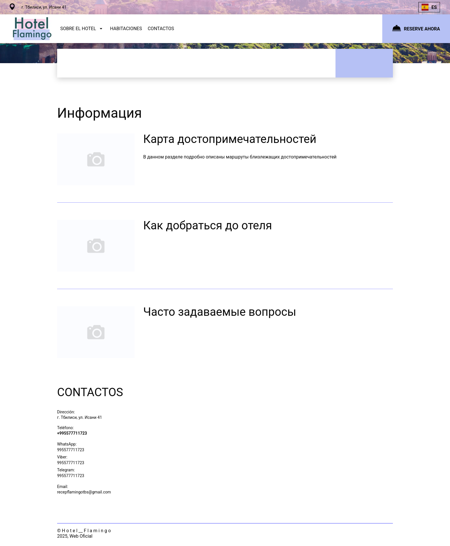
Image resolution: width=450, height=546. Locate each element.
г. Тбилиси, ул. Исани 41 (79, 417)
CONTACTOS (161, 28)
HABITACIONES (126, 28)
